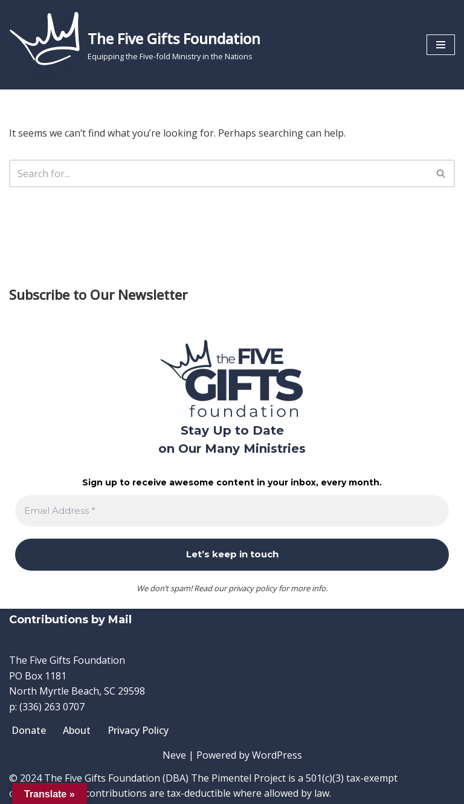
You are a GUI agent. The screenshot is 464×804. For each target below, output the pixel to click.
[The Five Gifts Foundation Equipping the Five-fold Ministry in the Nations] (134, 44)
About (77, 730)
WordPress (277, 755)
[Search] (218, 173)
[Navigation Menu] (441, 44)
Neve (174, 755)
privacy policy (252, 588)
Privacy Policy (138, 730)
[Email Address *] (232, 511)
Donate (28, 730)
